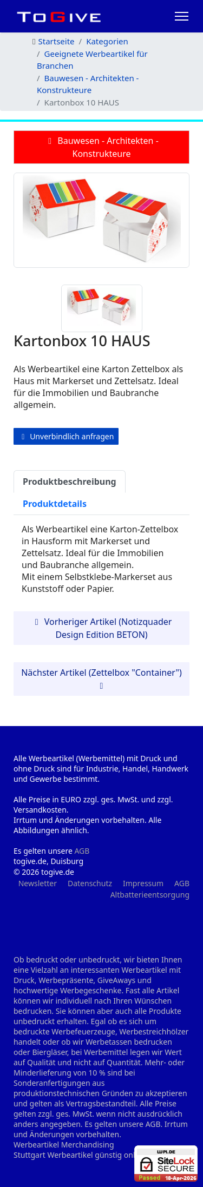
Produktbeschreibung (69, 481)
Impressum (143, 883)
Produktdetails (55, 504)
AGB (81, 851)
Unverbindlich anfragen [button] (66, 436)
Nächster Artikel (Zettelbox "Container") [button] (101, 678)
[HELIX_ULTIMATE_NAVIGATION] (181, 16)
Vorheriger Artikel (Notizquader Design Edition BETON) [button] (101, 628)
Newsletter (37, 883)
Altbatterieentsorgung (149, 894)
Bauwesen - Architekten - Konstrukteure (101, 147)
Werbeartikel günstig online (96, 1155)
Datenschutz (90, 883)
